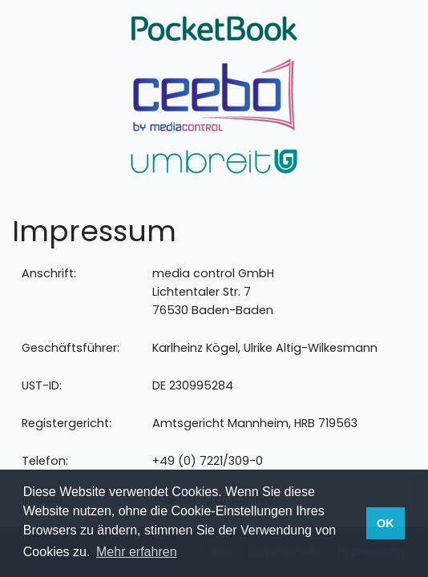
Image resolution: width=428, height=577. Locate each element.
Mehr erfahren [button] (136, 552)
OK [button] (385, 523)
